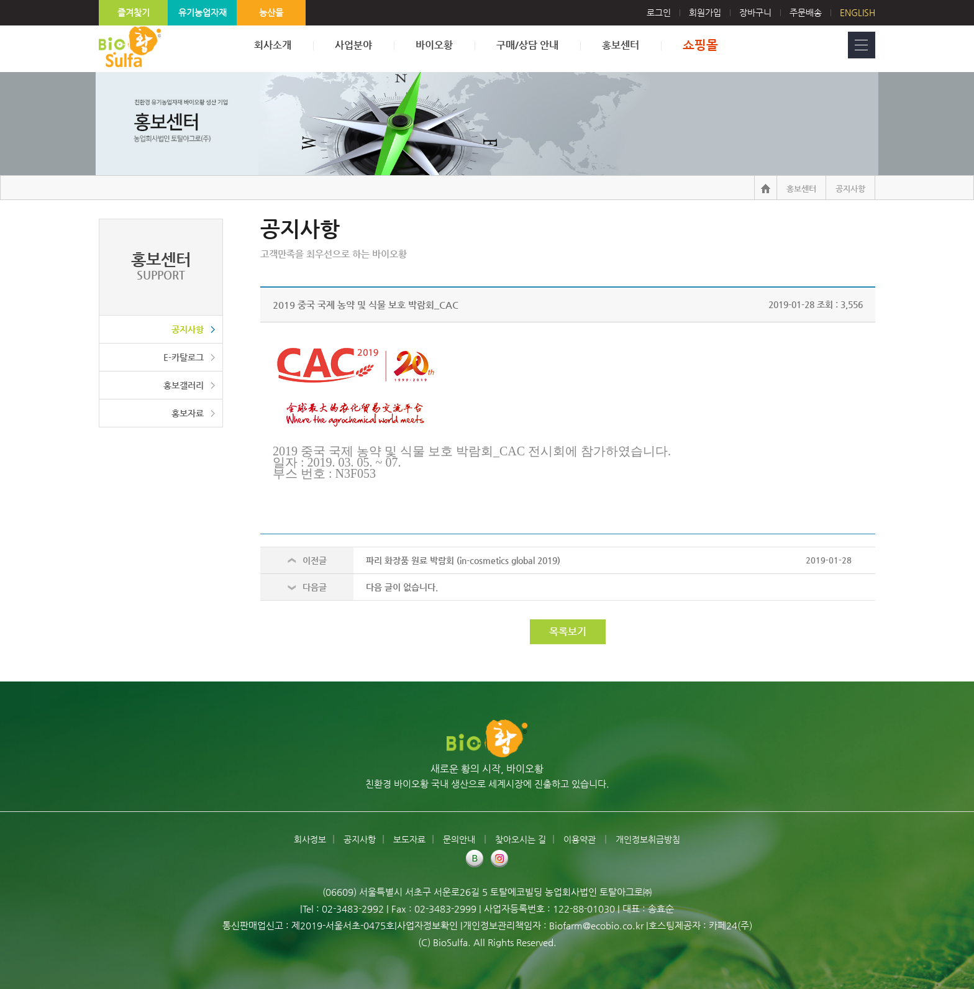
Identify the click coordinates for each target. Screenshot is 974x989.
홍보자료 (187, 413)
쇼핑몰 (700, 45)
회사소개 (272, 45)
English (857, 12)
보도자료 (409, 839)
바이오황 (434, 45)
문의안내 (460, 839)
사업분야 (353, 45)
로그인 (668, 12)
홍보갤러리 (183, 385)
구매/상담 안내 (527, 45)
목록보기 (567, 631)
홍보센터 (620, 45)
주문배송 (806, 12)
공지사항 (187, 329)
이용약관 (580, 839)
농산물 (271, 12)
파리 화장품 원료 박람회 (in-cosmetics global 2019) (463, 560)
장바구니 (755, 12)
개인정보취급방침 (648, 839)
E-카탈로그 (183, 357)
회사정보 (310, 839)
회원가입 (705, 12)
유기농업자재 (202, 12)
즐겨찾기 (133, 12)
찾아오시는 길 (520, 839)
